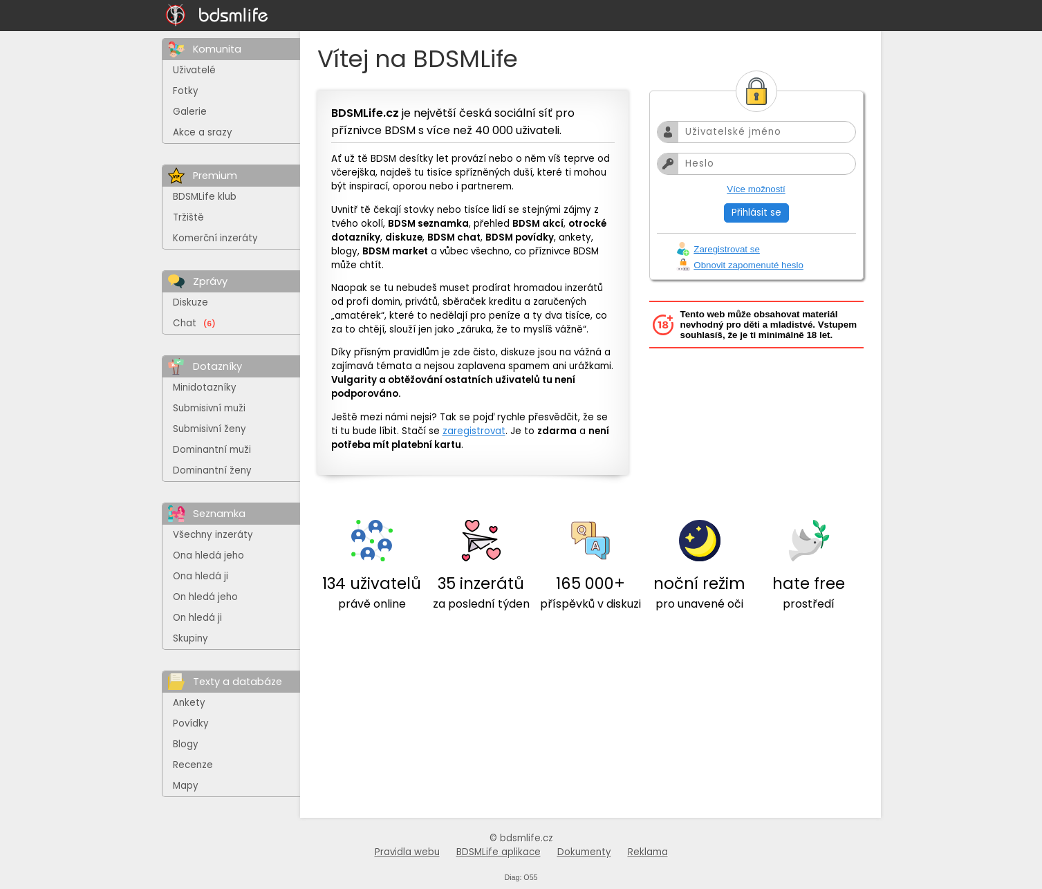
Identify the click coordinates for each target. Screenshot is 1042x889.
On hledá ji (197, 617)
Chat (194, 323)
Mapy (185, 785)
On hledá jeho (205, 596)
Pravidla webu (407, 852)
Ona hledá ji (200, 576)
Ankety (189, 702)
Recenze (193, 764)
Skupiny (190, 638)
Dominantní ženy (212, 470)
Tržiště (188, 217)
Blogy (185, 744)
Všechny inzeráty (213, 534)
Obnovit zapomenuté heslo (748, 265)
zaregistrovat (474, 431)
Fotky (185, 90)
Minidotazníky (204, 387)
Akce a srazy (202, 132)
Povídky (191, 723)
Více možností (756, 189)
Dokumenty (584, 852)
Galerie (190, 111)
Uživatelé (194, 70)
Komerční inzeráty (215, 238)
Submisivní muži (209, 408)
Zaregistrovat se (727, 249)
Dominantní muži (212, 449)
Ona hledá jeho (208, 555)
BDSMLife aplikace (498, 852)
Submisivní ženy (209, 429)
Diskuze (190, 302)
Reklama (648, 852)
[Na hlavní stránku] (217, 15)
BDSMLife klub (204, 196)
